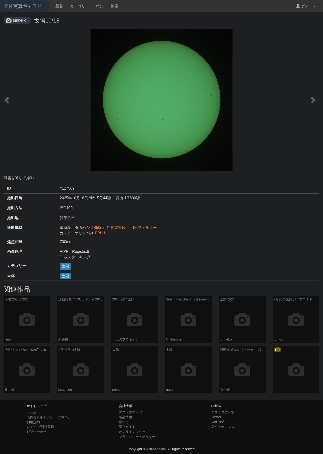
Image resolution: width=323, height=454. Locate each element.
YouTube (218, 422)
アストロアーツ (130, 412)
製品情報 (125, 417)
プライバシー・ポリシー (137, 437)
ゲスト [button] (306, 6)
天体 (11, 276)
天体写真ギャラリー (25, 6)
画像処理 (14, 252)
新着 (59, 6)
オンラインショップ (134, 432)
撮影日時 (14, 198)
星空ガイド (127, 427)
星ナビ (124, 422)
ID (9, 188)
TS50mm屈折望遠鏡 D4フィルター (124, 228)
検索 (114, 6)
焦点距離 (14, 242)
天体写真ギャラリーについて (48, 417)
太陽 (65, 266)
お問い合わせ (36, 432)
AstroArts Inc (156, 449)
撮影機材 (14, 228)
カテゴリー (79, 6)
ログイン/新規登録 (40, 427)
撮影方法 (14, 208)
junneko (19, 20)
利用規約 (33, 422)
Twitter (216, 417)
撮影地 (12, 218)
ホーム (31, 412)
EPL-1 (100, 233)
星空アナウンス (222, 427)
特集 (100, 6)
